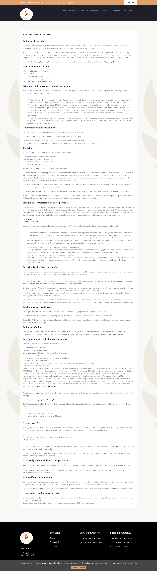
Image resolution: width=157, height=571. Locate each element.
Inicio (65, 10)
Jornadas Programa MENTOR (121, 538)
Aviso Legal (28, 219)
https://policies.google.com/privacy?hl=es (42, 400)
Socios (81, 10)
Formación (115, 10)
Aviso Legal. (109, 62)
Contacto (130, 3)
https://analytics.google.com (45, 386)
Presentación (55, 542)
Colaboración (92, 10)
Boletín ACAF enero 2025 (119, 546)
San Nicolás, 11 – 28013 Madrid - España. (57, 3)
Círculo (72, 10)
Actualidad (128, 10)
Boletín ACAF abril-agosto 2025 (121, 542)
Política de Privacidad (31, 222)
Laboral (105, 10)
